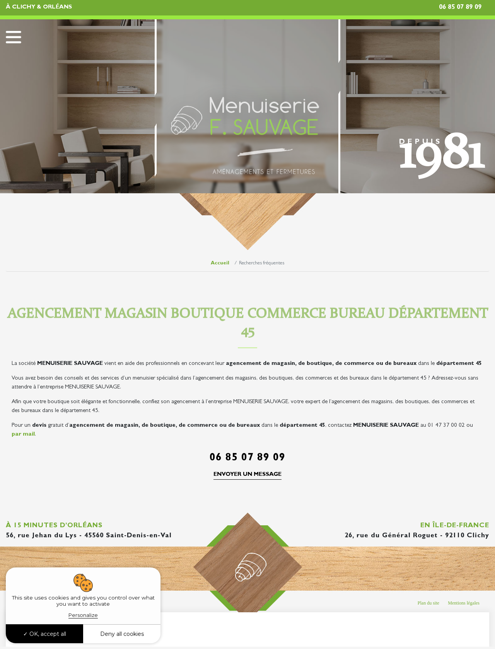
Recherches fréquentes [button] (70, 628)
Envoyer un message (247, 475)
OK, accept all (44, 633)
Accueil (220, 263)
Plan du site (428, 603)
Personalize (83, 615)
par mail (23, 435)
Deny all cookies (122, 633)
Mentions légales (464, 603)
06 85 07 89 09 (460, 7)
